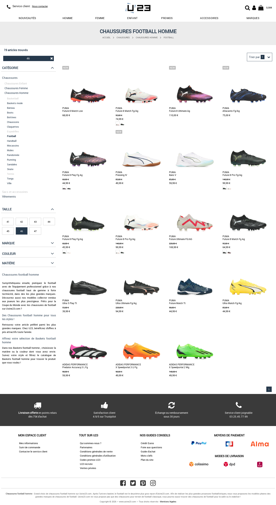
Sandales (12, 164)
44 (49, 221)
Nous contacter (40, 6)
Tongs (10, 178)
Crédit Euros (147, 443)
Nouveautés (27, 18)
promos (167, 18)
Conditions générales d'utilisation (98, 455)
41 (8, 221)
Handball (11, 141)
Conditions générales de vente (96, 451)
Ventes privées (88, 468)
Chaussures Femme (16, 88)
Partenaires (86, 447)
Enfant (132, 18)
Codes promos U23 (90, 459)
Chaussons (13, 122)
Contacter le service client (33, 451)
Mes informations (28, 443)
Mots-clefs (146, 455)
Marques (253, 18)
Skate (10, 169)
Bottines (11, 117)
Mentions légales (168, 501)
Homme (68, 18)
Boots (10, 112)
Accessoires (209, 18)
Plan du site (147, 459)
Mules (10, 150)
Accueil (106, 37)
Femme (100, 18)
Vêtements (9, 196)
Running (11, 159)
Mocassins (13, 145)
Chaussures (123, 37)
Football (169, 37)
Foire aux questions (151, 447)
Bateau (11, 108)
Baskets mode (15, 103)
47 (35, 231)
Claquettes (13, 126)
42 (21, 221)
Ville (9, 183)
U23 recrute (86, 464)
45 (8, 231)
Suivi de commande (29, 447)
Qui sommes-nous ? (90, 443)
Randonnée (13, 155)
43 (35, 221)
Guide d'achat (148, 451)
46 (40, 58)
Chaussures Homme (147, 37)
